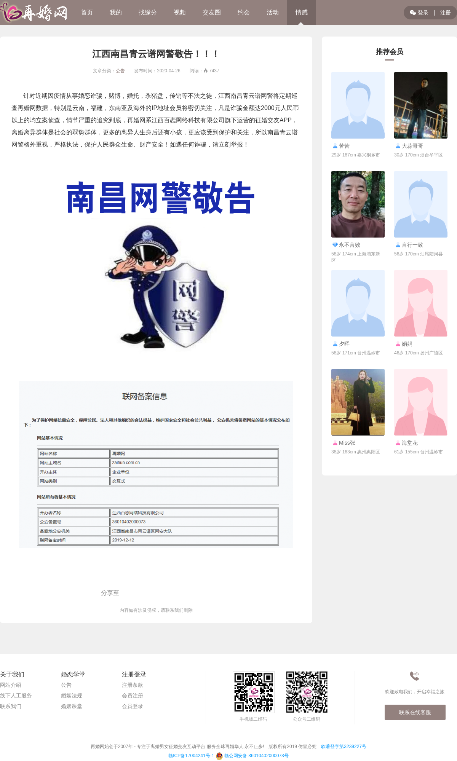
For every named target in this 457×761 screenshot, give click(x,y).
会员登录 (132, 706)
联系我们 (10, 706)
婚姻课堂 (71, 706)
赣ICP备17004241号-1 (191, 755)
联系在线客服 (415, 712)
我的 (116, 12)
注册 (445, 13)
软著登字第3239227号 (343, 746)
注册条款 (132, 685)
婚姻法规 (71, 695)
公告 (120, 70)
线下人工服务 (16, 695)
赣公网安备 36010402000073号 (252, 755)
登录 (419, 12)
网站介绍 (10, 685)
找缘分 (148, 12)
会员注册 (132, 695)
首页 (87, 12)
